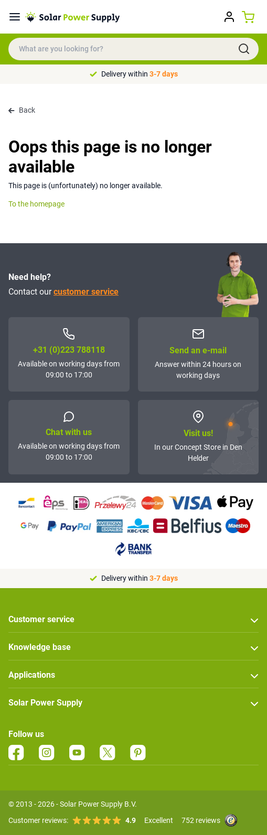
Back (21, 110)
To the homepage (36, 204)
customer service (86, 292)
